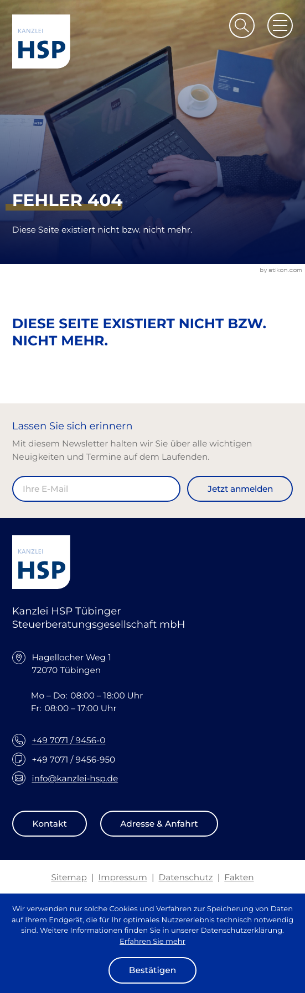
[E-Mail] (96, 489)
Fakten (239, 877)
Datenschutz (185, 877)
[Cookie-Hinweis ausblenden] (152, 970)
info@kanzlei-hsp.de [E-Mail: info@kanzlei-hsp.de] (75, 778)
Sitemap (69, 877)
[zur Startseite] (41, 41)
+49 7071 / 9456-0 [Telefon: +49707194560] (68, 740)
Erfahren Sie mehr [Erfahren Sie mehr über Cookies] (152, 941)
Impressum (123, 877)
